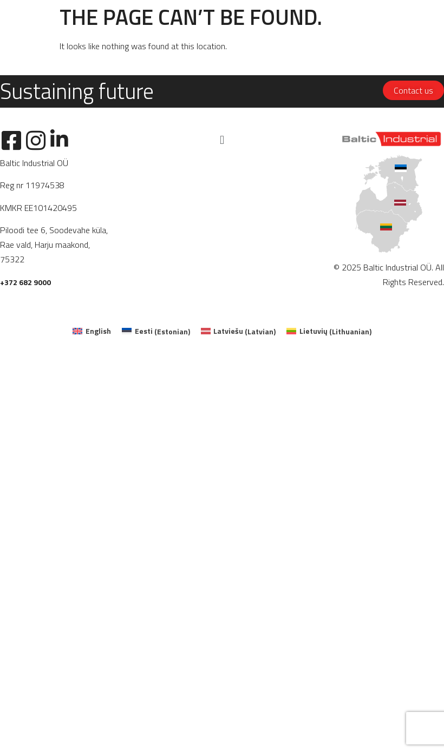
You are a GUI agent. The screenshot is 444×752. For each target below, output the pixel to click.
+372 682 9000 (25, 282)
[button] (222, 139)
